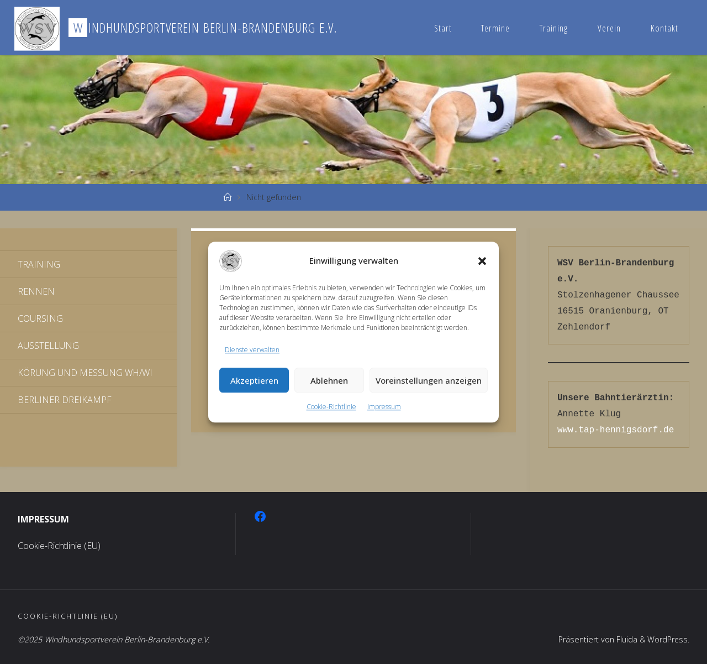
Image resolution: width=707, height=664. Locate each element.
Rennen (36, 291)
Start (443, 28)
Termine (495, 28)
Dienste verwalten (252, 349)
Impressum (384, 407)
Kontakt (664, 28)
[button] (482, 260)
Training (554, 28)
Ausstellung (48, 345)
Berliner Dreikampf (65, 400)
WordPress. (668, 639)
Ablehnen (329, 380)
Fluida (625, 639)
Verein (609, 28)
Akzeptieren (254, 380)
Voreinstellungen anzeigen (429, 380)
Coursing (40, 318)
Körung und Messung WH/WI (85, 373)
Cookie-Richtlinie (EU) (59, 546)
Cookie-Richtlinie (331, 407)
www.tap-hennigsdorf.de (615, 430)
